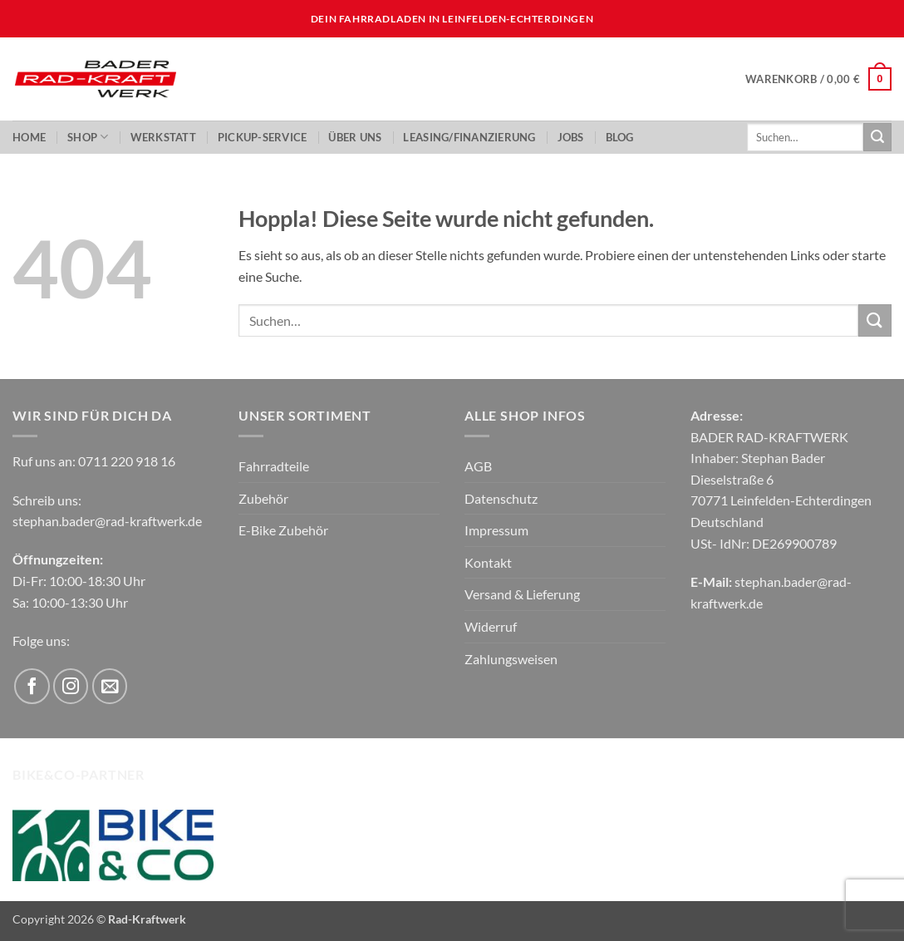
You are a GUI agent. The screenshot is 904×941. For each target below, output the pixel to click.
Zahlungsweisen (511, 659)
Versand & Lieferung (522, 594)
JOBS (571, 137)
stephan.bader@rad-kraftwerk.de (107, 521)
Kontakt (488, 562)
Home (29, 137)
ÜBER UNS (354, 137)
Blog (620, 137)
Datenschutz (501, 498)
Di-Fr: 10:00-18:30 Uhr (78, 581)
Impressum (496, 530)
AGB (478, 466)
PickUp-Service (262, 137)
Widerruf (490, 626)
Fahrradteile (273, 466)
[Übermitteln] (877, 137)
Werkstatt (163, 137)
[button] (818, 79)
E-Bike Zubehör (283, 530)
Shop (87, 137)
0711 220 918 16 (126, 461)
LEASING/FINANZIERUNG (469, 137)
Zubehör (263, 498)
